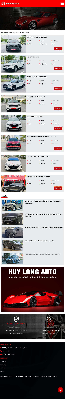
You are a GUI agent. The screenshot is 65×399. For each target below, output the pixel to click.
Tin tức (2, 368)
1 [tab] (31, 29)
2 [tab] (32, 29)
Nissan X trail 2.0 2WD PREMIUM (38, 177)
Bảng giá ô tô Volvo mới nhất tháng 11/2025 (39, 241)
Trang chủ (3, 361)
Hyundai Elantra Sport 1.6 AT (38, 157)
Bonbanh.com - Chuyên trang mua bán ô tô (44, 376)
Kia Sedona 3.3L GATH (34, 117)
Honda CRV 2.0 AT (33, 57)
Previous (2, 325)
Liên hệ (2, 371)
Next (62, 325)
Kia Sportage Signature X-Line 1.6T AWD (41, 137)
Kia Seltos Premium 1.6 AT (36, 97)
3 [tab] (34, 29)
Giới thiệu (3, 365)
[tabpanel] (32, 18)
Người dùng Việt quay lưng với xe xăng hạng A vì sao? (43, 254)
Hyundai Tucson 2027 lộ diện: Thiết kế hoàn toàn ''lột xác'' (44, 227)
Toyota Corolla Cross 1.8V (37, 37)
